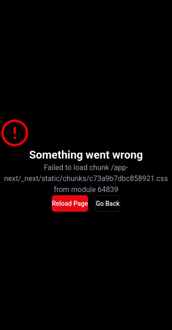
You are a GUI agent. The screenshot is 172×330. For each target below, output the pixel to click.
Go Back (108, 203)
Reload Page (70, 203)
